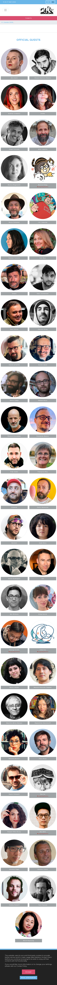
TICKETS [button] (28, 18)
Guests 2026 (7, 22)
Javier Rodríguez (14, 578)
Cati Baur (42, 258)
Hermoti (14, 543)
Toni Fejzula (42, 905)
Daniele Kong (42, 329)
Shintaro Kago (14, 869)
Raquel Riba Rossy (14, 831)
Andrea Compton (14, 113)
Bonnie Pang (42, 185)
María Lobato (14, 687)
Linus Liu (42, 650)
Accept (28, 972)
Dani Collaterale (43, 293)
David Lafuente (14, 365)
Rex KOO (42, 832)
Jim (43, 578)
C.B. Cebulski (42, 222)
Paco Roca (43, 758)
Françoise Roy (43, 471)
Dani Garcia (14, 329)
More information (28, 977)
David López (42, 365)
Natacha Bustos (14, 758)
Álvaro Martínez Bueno (43, 78)
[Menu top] (5, 10)
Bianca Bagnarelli (14, 185)
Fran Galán (14, 471)
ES (50, 2)
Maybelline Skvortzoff (43, 723)
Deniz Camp (14, 400)
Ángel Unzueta (14, 149)
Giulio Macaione (42, 507)
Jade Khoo (43, 543)
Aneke (43, 113)
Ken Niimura (14, 614)
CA (48, 2)
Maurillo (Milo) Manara (14, 723)
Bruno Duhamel (14, 222)
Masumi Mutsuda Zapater (43, 687)
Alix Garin (14, 78)
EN (53, 2)
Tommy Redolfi (14, 905)
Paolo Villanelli (14, 794)
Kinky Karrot (42, 614)
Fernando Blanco (43, 436)
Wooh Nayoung (28, 940)
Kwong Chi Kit (14, 650)
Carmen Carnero (14, 258)
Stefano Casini (43, 869)
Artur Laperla (42, 149)
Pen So (42, 795)
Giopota (14, 507)
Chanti (14, 293)
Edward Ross (42, 400)
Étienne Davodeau (14, 436)
